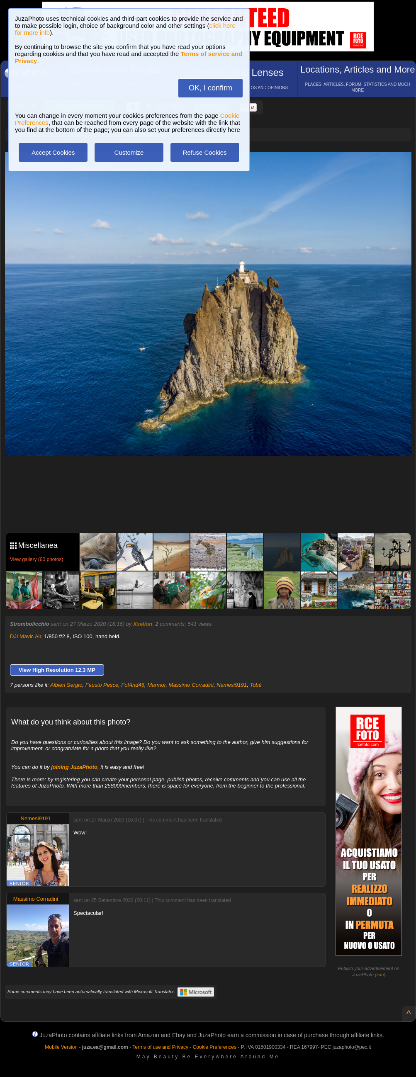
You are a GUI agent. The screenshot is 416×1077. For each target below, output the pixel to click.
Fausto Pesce (102, 685)
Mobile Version (61, 1047)
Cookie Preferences (214, 1047)
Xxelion (142, 624)
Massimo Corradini (191, 685)
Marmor (156, 685)
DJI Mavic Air (25, 636)
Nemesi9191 (232, 685)
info (380, 974)
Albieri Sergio (66, 685)
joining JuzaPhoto (74, 767)
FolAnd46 (132, 685)
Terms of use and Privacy (160, 1047)
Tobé (255, 685)
